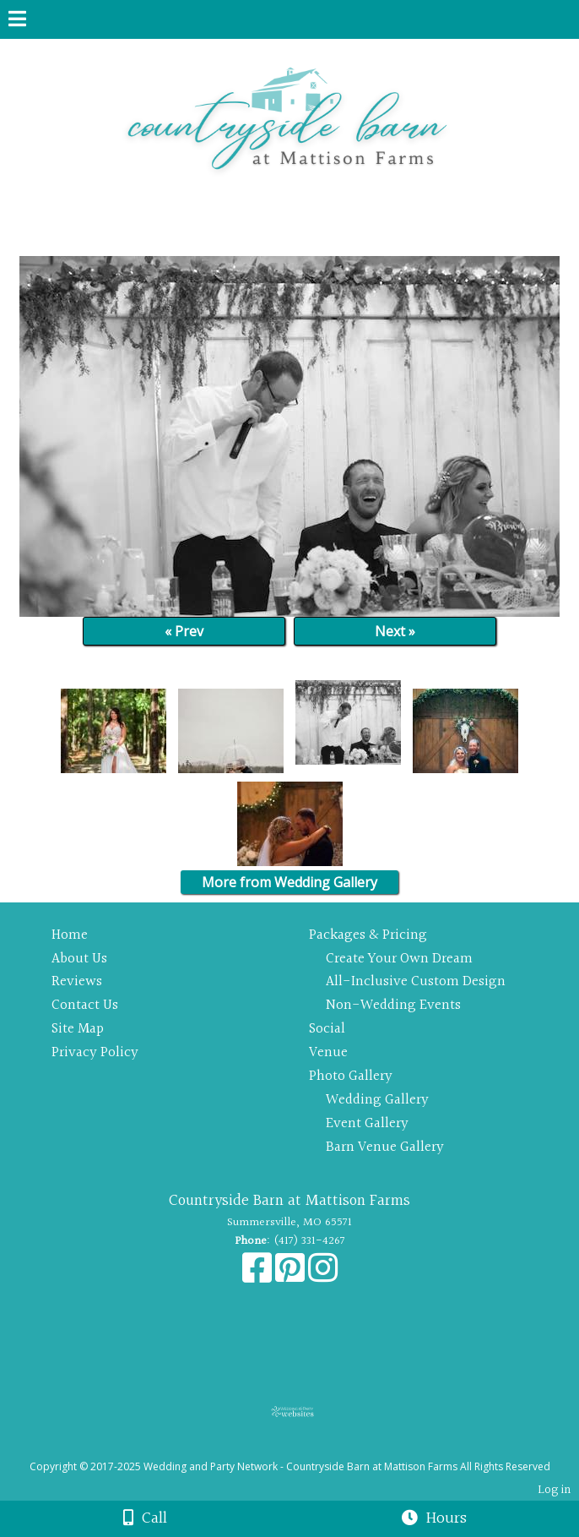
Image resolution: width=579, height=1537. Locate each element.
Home (69, 935)
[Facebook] (258, 1276)
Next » (395, 631)
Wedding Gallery (377, 1099)
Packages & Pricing (368, 935)
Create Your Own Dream (399, 958)
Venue (328, 1052)
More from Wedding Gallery (289, 882)
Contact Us (84, 1005)
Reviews (76, 981)
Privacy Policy (94, 1052)
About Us (79, 958)
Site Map (77, 1028)
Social (327, 1028)
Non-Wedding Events (393, 1005)
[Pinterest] (291, 1276)
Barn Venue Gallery (385, 1147)
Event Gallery (367, 1123)
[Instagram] (323, 1276)
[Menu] (17, 21)
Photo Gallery (350, 1076)
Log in (554, 1490)
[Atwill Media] (304, 1447)
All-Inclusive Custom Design (416, 981)
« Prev (184, 631)
